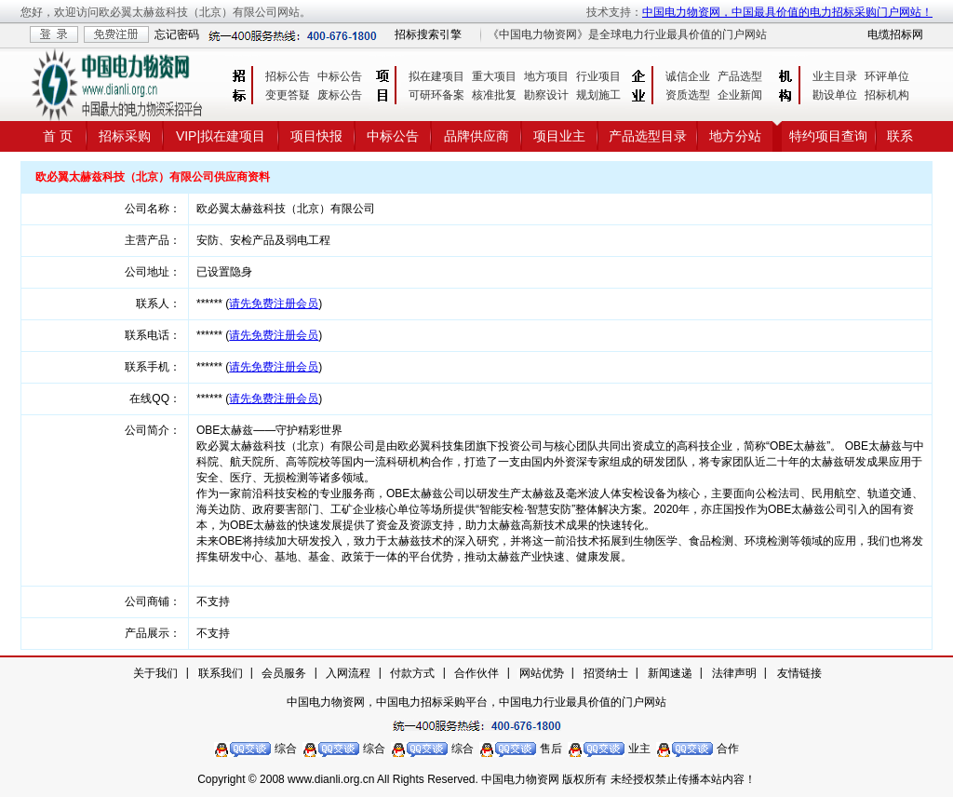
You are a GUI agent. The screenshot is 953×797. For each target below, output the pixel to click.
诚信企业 (687, 76)
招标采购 (125, 135)
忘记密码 (176, 34)
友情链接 (799, 673)
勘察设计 (546, 94)
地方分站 (735, 135)
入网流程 (348, 673)
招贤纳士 (606, 673)
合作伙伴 (476, 673)
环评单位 (887, 76)
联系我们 (220, 673)
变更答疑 (287, 94)
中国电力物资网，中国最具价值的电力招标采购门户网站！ (787, 12)
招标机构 (887, 94)
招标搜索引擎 (428, 34)
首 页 (58, 135)
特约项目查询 (828, 135)
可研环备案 (436, 94)
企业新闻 (740, 94)
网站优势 (541, 673)
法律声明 (734, 673)
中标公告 (339, 76)
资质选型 (687, 94)
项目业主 (559, 135)
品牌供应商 (476, 135)
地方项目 (546, 76)
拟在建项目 (436, 76)
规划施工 (598, 94)
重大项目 (494, 76)
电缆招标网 (895, 34)
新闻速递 (670, 673)
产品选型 (740, 76)
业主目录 (834, 76)
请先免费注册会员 (273, 303)
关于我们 (155, 673)
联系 (900, 135)
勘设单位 (834, 94)
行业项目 (598, 76)
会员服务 (284, 673)
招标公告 (287, 76)
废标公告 (339, 94)
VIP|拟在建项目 (220, 135)
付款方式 (412, 673)
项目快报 (316, 135)
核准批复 (494, 94)
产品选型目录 (648, 135)
